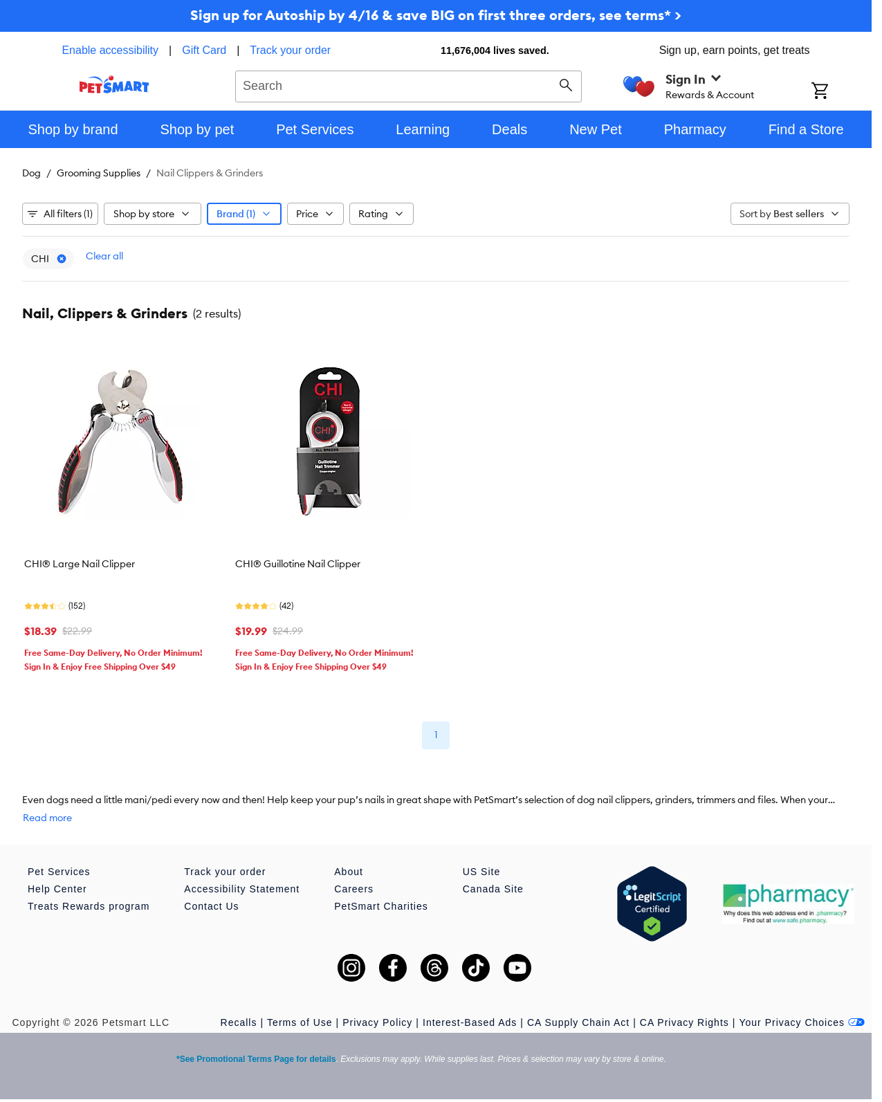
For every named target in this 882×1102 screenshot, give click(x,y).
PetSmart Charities (381, 906)
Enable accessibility (110, 50)
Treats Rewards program (88, 906)
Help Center (57, 888)
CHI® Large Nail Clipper (79, 564)
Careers (354, 888)
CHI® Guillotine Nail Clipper (297, 564)
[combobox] (408, 84)
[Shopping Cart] (838, 92)
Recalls (239, 1022)
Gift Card (204, 50)
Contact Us (211, 906)
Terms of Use (299, 1022)
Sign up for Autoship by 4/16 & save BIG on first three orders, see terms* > (435, 15)
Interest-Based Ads (470, 1022)
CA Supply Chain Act (578, 1022)
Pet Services (59, 871)
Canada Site (493, 888)
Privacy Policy (377, 1022)
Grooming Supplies (98, 173)
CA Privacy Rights (684, 1022)
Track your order (290, 50)
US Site (481, 871)
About (348, 871)
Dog (31, 173)
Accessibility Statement (242, 888)
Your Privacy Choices (802, 1022)
